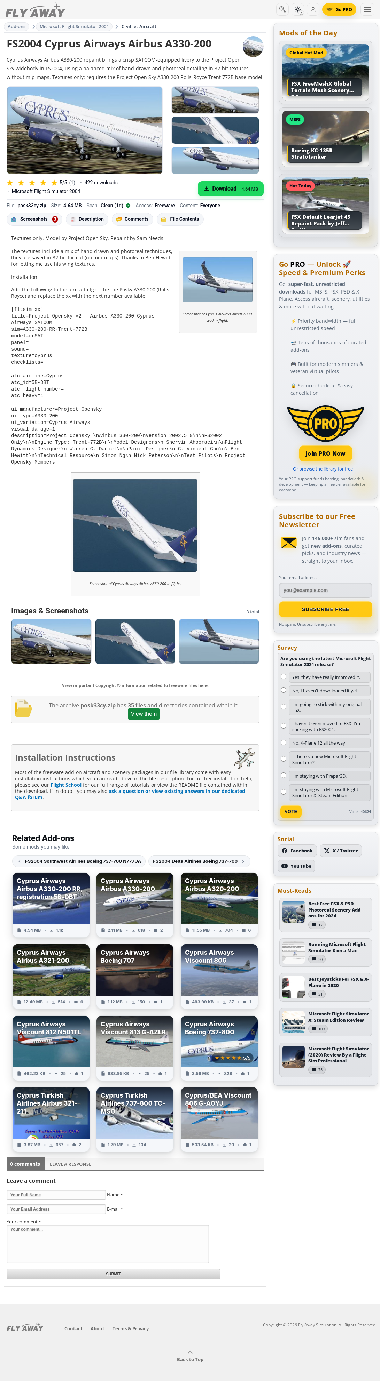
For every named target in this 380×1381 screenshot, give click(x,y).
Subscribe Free (326, 609)
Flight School (66, 777)
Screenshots (34, 219)
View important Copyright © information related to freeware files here (135, 678)
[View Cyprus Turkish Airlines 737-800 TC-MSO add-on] (135, 1112)
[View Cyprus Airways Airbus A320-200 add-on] (219, 897)
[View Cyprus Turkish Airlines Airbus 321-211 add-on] (51, 1112)
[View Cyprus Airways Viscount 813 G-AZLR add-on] (135, 1040)
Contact (73, 1321)
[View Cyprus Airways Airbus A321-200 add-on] (51, 969)
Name (115, 1187)
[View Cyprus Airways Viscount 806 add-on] (219, 969)
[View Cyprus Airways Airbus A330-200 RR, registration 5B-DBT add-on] (51, 897)
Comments (132, 219)
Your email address (298, 577)
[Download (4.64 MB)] (231, 188)
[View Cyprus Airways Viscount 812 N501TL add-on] (51, 1040)
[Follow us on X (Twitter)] (341, 850)
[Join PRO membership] (325, 432)
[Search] (282, 9)
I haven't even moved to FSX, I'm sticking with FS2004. (326, 726)
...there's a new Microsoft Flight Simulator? (324, 759)
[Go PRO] (339, 9)
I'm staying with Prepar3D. (319, 776)
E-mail (115, 1201)
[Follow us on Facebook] (297, 850)
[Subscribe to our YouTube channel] (296, 866)
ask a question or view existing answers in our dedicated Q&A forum (130, 786)
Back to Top (190, 1348)
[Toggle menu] (367, 9)
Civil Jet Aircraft (139, 26)
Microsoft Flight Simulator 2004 (74, 26)
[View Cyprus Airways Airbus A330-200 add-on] (135, 897)
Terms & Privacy (131, 1321)
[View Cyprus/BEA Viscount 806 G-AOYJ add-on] (219, 1112)
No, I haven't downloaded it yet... (326, 691)
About (97, 1321)
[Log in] (313, 9)
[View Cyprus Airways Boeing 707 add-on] (135, 969)
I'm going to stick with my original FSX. (327, 707)
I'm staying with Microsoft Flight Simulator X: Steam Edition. (325, 792)
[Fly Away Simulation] (35, 9)
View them (144, 706)
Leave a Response (70, 1156)
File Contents (180, 219)
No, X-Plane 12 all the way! (319, 743)
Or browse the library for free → (325, 469)
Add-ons (17, 26)
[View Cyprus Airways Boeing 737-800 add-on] (219, 1040)
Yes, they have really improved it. (326, 677)
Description (87, 219)
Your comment (24, 1214)
